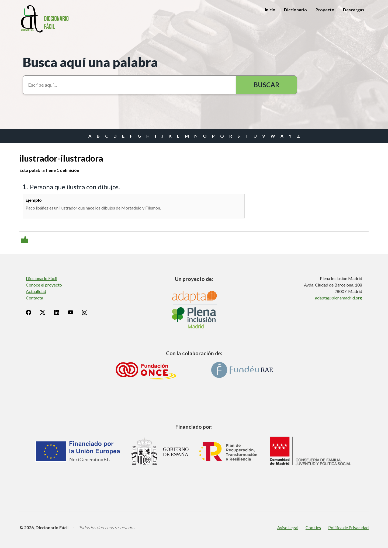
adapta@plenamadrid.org (338, 297)
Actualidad (36, 291)
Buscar (266, 85)
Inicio (270, 9)
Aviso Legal (287, 527)
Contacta (34, 297)
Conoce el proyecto (44, 284)
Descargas (353, 9)
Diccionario (295, 9)
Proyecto (325, 9)
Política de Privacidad (348, 527)
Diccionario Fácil (41, 278)
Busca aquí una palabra (90, 62)
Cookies (313, 527)
